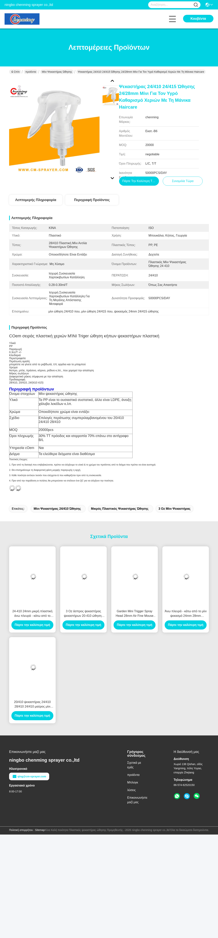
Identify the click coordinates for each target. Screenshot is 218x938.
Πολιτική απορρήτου (21, 829)
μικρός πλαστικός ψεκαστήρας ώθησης (119, 508)
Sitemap (40, 829)
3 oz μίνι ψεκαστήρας (174, 508)
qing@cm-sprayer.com (29, 776)
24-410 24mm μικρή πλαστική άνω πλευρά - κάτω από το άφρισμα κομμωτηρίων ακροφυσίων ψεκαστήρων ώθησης (32, 614)
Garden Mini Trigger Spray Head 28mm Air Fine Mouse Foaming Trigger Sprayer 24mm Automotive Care (134, 614)
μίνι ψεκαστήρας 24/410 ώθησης (57, 508)
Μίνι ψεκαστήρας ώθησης (57, 71)
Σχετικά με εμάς (134, 765)
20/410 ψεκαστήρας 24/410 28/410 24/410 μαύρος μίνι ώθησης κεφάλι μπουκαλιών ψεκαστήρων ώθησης (32, 704)
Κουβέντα (198, 19)
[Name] (196, 4)
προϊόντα (30, 71)
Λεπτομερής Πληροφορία (35, 200)
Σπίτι (15, 71)
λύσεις (131, 790)
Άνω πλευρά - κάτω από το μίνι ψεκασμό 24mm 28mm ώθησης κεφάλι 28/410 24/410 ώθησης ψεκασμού (185, 614)
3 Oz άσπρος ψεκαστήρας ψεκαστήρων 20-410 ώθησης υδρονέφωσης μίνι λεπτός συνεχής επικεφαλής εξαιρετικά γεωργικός (83, 614)
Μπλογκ (132, 782)
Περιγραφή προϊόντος (92, 200)
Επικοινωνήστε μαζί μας (137, 800)
